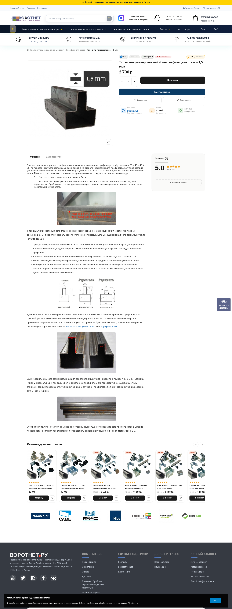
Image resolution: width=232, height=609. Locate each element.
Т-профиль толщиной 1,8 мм (80, 326)
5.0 (195, 57)
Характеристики (54, 157)
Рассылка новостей (200, 576)
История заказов (199, 566)
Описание (35, 157)
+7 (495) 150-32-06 (39, 41)
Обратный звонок (174, 19)
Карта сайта (124, 571)
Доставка (31, 8)
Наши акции (160, 566)
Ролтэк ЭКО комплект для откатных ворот (201, 486)
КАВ (123, 56)
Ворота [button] (165, 29)
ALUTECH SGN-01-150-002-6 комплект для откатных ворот (41, 487)
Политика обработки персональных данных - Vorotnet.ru (93, 584)
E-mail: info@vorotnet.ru (202, 581)
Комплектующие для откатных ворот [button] (42, 29)
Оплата (85, 571)
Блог (203, 29)
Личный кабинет (199, 561)
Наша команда (89, 561)
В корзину (172, 80)
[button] (191, 8)
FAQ (216, 29)
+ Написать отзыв (178, 182)
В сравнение (184, 100)
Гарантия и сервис (91, 592)
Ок (215, 600)
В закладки (140, 100)
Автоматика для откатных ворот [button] (88, 29)
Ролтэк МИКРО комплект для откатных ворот (136, 486)
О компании (42, 8)
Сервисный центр (17, 8)
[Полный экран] (108, 141)
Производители (161, 561)
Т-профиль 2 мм (108, 326)
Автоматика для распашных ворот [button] (133, 29)
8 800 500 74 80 (174, 16)
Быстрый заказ (162, 92)
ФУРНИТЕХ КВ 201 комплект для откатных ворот (104, 486)
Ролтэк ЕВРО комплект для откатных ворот (169, 486)
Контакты (122, 561)
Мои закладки (197, 571)
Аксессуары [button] (185, 29)
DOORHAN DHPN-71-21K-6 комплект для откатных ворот (72, 487)
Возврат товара (125, 566)
